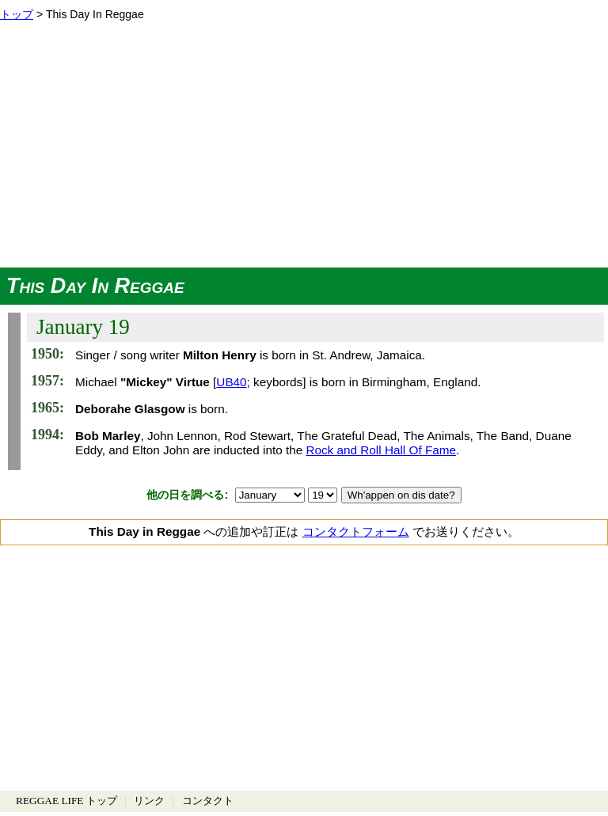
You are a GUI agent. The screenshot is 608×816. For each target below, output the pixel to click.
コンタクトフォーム (355, 531)
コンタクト (208, 801)
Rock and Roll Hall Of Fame (381, 450)
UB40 (231, 382)
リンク (149, 801)
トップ (16, 14)
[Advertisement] (304, 149)
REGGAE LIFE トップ (66, 801)
